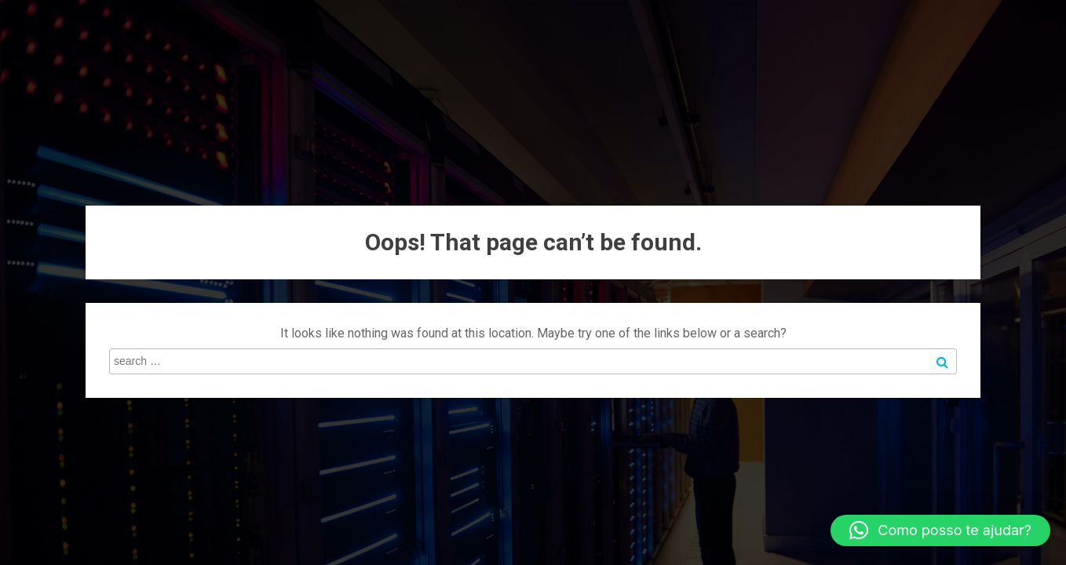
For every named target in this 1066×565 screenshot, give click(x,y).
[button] (940, 530)
